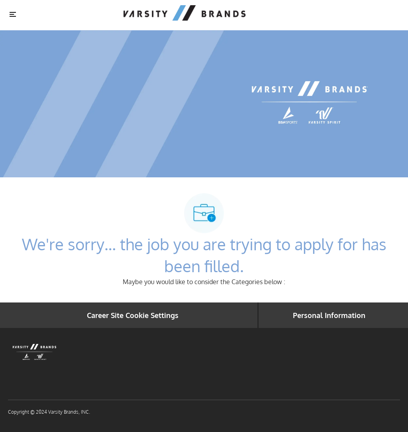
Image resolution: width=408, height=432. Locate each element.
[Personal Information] (329, 315)
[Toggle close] (13, 14)
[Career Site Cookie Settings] (132, 315)
